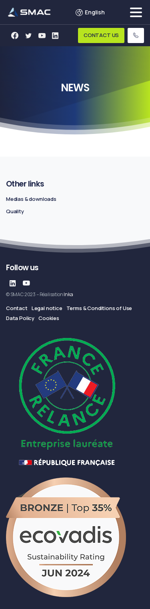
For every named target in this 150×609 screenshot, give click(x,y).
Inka (68, 294)
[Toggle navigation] (136, 12)
